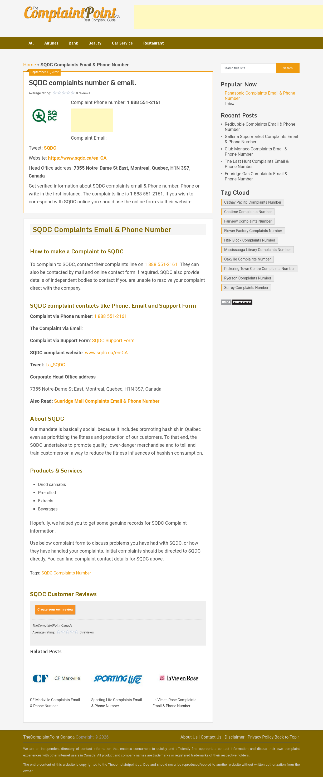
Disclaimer (234, 737)
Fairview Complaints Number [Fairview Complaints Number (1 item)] (248, 221)
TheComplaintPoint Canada (49, 737)
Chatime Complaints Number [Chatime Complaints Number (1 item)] (248, 212)
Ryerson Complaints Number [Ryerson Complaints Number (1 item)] (247, 278)
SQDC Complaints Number (66, 573)
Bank (73, 43)
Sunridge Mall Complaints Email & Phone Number (106, 401)
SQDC (50, 148)
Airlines (51, 43)
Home (29, 64)
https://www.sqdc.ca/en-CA (77, 158)
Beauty (95, 43)
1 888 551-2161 (161, 264)
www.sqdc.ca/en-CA (106, 352)
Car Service (122, 43)
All (31, 43)
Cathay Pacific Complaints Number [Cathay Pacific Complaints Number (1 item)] (252, 202)
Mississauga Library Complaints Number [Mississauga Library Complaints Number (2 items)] (257, 250)
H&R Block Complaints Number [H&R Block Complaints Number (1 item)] (249, 240)
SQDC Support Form (113, 340)
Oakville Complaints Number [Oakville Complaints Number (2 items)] (247, 259)
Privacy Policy (261, 737)
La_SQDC (55, 364)
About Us (189, 737)
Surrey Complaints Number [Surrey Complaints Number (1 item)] (246, 288)
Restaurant (153, 43)
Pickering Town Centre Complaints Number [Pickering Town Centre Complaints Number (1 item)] (259, 269)
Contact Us (211, 737)
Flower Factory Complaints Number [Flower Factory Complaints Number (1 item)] (253, 231)
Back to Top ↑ (287, 737)
